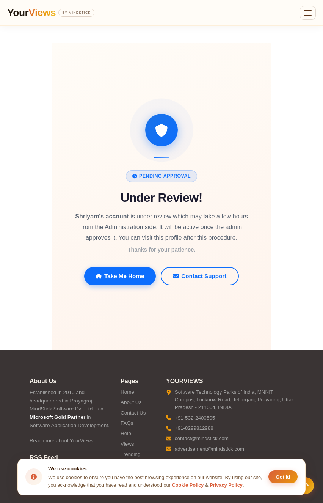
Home (127, 392)
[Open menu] (308, 13)
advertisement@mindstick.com (209, 449)
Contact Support (199, 276)
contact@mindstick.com (202, 438)
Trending (131, 454)
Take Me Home (120, 276)
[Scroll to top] (305, 485)
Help (126, 433)
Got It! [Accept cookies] (283, 477)
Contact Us (133, 413)
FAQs (127, 423)
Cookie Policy (188, 485)
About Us (131, 402)
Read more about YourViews (61, 440)
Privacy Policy (226, 485)
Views (127, 444)
